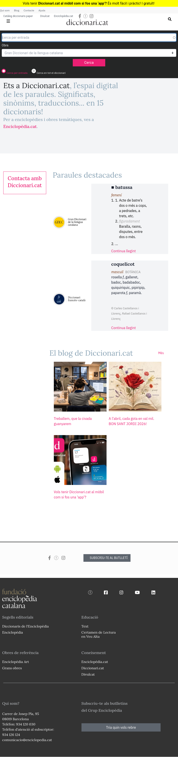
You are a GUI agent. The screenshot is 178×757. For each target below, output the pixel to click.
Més (161, 353)
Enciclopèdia (12, 632)
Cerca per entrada (17, 72)
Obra (5, 45)
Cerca (89, 63)
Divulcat (45, 16)
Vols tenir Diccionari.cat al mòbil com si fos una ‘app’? (79, 494)
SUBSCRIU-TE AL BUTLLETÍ (109, 558)
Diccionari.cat (92, 668)
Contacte (29, 10)
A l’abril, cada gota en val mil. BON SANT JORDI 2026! (131, 421)
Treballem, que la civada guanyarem (73, 421)
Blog (16, 10)
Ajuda (42, 10)
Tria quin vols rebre (121, 727)
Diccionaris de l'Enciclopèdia (25, 626)
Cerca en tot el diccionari (51, 72)
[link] (25, 182)
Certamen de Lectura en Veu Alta (98, 634)
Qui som (5, 10)
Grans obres (12, 668)
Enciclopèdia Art (15, 661)
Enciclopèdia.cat (63, 16)
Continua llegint (123, 251)
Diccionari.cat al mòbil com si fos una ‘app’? (72, 3)
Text (85, 626)
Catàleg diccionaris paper (18, 16)
